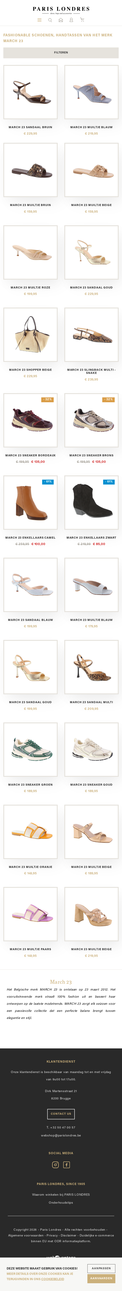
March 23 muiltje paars (30, 949)
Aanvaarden (101, 1278)
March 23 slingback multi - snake (91, 372)
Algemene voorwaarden (26, 1235)
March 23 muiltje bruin (30, 205)
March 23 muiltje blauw (91, 127)
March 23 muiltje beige (91, 205)
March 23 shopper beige (30, 370)
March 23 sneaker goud (91, 784)
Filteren (61, 52)
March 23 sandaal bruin (30, 127)
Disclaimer (69, 1235)
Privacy (52, 1235)
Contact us (61, 1113)
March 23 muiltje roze (30, 287)
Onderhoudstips (61, 1203)
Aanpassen (101, 1268)
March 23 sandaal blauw (30, 620)
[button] (50, 20)
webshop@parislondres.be (61, 1135)
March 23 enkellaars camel (30, 537)
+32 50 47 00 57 (61, 1127)
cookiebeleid (52, 1279)
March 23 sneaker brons (91, 455)
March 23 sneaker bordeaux (30, 455)
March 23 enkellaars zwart (92, 537)
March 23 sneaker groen (30, 784)
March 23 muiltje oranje (30, 867)
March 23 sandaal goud (91, 287)
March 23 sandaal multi (91, 702)
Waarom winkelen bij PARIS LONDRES (61, 1195)
